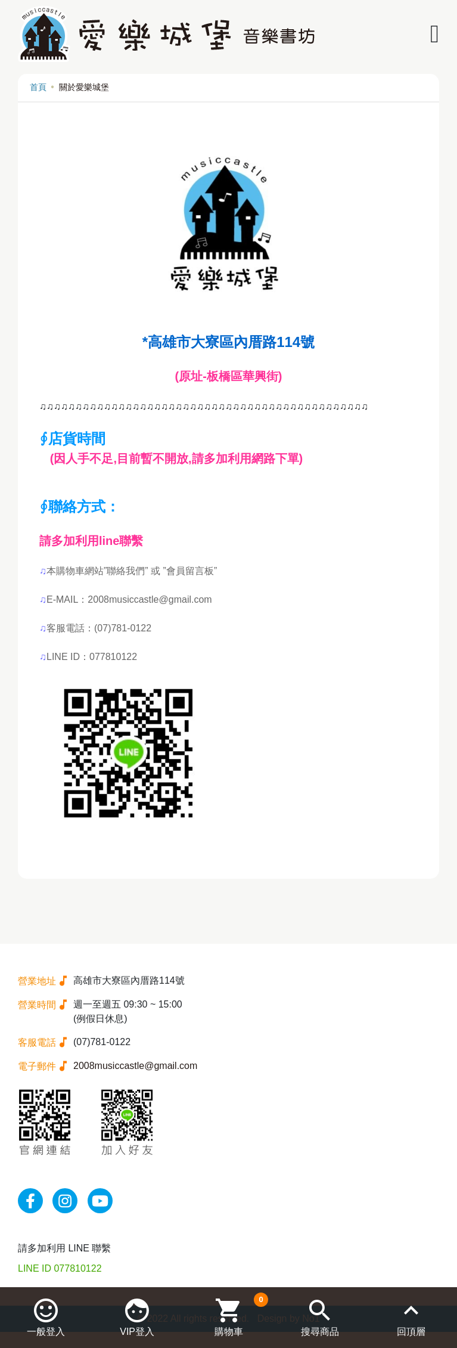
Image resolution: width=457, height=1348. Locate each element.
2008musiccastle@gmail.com (135, 1066)
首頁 (38, 87)
